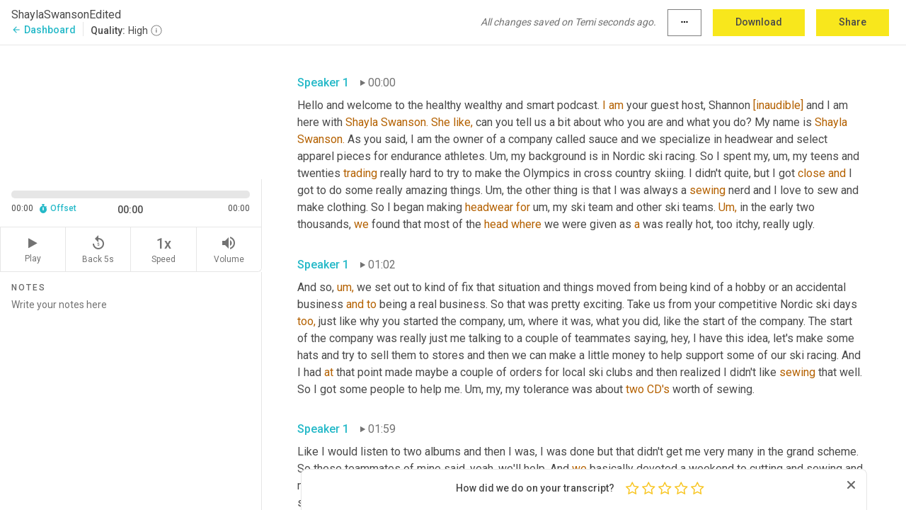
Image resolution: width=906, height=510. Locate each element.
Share (852, 22)
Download (758, 22)
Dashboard (43, 29)
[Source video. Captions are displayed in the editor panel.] (131, 110)
